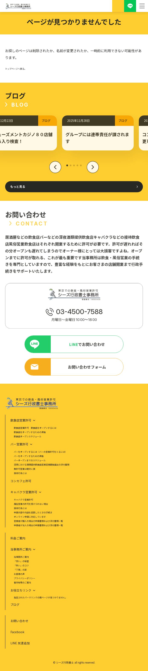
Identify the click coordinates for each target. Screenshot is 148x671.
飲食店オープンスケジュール (27, 436)
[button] (55, 169)
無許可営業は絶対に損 (24, 468)
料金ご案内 (17, 538)
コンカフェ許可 (20, 481)
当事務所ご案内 (21, 556)
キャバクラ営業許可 (23, 499)
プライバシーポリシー (24, 578)
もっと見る (17, 186)
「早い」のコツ (21, 565)
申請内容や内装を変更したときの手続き (33, 512)
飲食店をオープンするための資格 (30, 432)
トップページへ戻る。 (15, 68)
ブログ (14, 604)
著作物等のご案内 (22, 582)
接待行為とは (20, 473)
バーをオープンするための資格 (29, 456)
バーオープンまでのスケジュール (29, 460)
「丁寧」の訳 (20, 569)
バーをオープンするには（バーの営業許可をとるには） (40, 451)
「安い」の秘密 (21, 561)
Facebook (17, 632)
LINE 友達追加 (20, 643)
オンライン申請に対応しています (30, 516)
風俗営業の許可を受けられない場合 (31, 503)
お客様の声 (19, 574)
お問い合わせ (19, 621)
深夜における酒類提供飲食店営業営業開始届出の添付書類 (41, 464)
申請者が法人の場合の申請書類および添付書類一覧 (38, 525)
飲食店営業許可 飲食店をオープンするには (35, 427)
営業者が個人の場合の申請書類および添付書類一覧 (38, 521)
